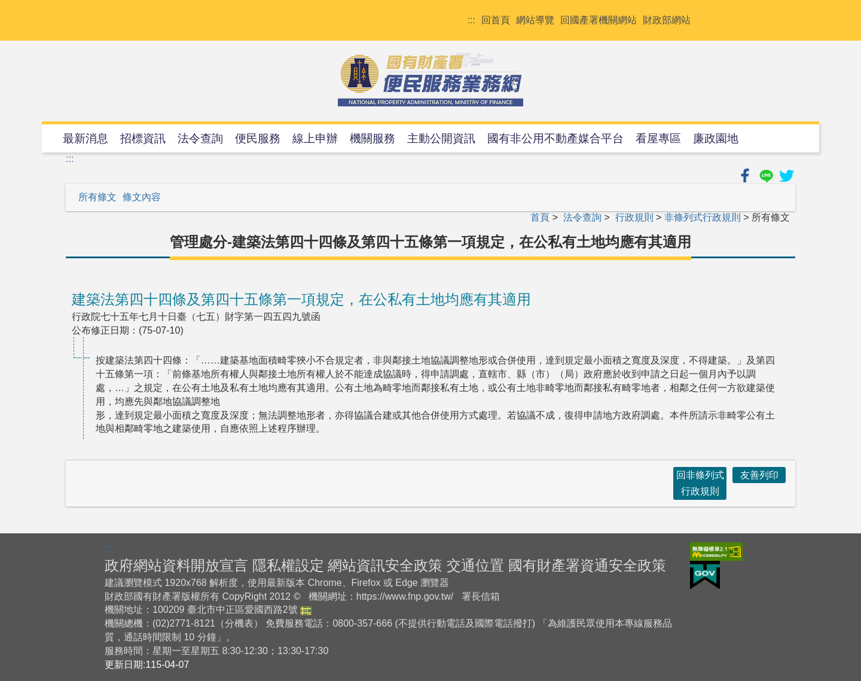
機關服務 (372, 138)
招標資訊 (143, 138)
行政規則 (634, 217)
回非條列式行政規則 (700, 483)
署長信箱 (481, 596)
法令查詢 (200, 138)
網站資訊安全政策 (385, 565)
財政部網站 (667, 20)
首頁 (539, 217)
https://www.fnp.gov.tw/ (404, 596)
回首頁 (495, 20)
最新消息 (85, 138)
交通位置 (475, 565)
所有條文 (97, 197)
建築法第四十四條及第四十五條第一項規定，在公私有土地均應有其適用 (301, 299)
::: (471, 20)
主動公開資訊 (441, 138)
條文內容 (142, 197)
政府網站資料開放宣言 (176, 565)
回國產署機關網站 (598, 20)
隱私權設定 (288, 565)
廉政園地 (715, 138)
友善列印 (759, 475)
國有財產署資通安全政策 (587, 565)
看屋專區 (658, 138)
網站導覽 (535, 20)
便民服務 (257, 138)
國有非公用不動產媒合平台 (555, 138)
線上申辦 (315, 138)
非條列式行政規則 (702, 217)
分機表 (239, 623)
